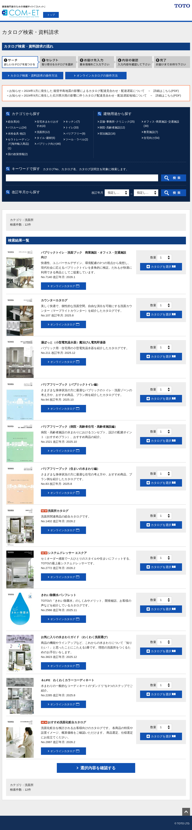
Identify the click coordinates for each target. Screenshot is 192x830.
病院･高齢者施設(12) (112, 127)
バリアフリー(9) (75, 133)
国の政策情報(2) (18, 154)
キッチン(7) (72, 121)
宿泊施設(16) (107, 133)
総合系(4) (13, 121)
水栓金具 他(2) (17, 133)
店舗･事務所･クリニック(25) (117, 121)
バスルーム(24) (17, 127)
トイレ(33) (72, 127)
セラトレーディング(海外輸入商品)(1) (19, 144)
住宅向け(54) (151, 137)
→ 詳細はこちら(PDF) (163, 90)
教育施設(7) (151, 132)
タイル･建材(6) (46, 137)
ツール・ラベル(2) (76, 139)
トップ (51, 14)
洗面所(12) (43, 132)
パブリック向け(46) (49, 143)
